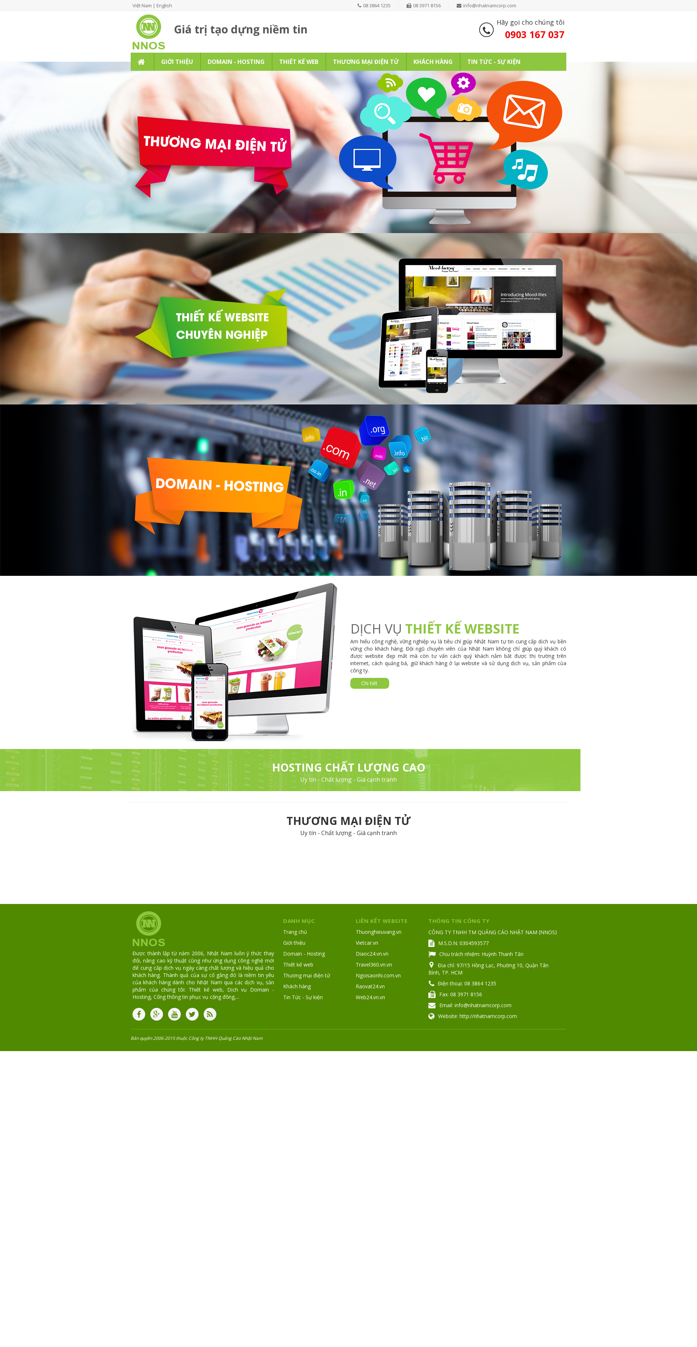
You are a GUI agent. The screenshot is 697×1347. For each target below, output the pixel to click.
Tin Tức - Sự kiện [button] (494, 62)
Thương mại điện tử (306, 975)
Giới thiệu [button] (177, 62)
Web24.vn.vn (370, 997)
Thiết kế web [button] (298, 62)
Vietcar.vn (367, 942)
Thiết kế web (298, 964)
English (164, 5)
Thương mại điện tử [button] (366, 62)
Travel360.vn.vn (374, 964)
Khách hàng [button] (433, 62)
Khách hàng (297, 986)
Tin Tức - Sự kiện (303, 997)
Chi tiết (369, 683)
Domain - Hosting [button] (236, 62)
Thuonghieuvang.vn (379, 931)
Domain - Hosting (304, 953)
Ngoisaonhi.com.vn (378, 975)
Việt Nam (142, 5)
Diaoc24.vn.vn (372, 953)
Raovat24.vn (370, 986)
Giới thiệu (294, 942)
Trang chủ (295, 931)
